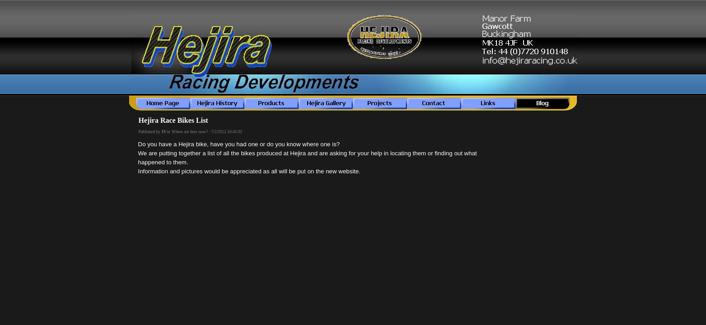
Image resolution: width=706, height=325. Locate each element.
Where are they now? (190, 132)
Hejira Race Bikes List (173, 120)
